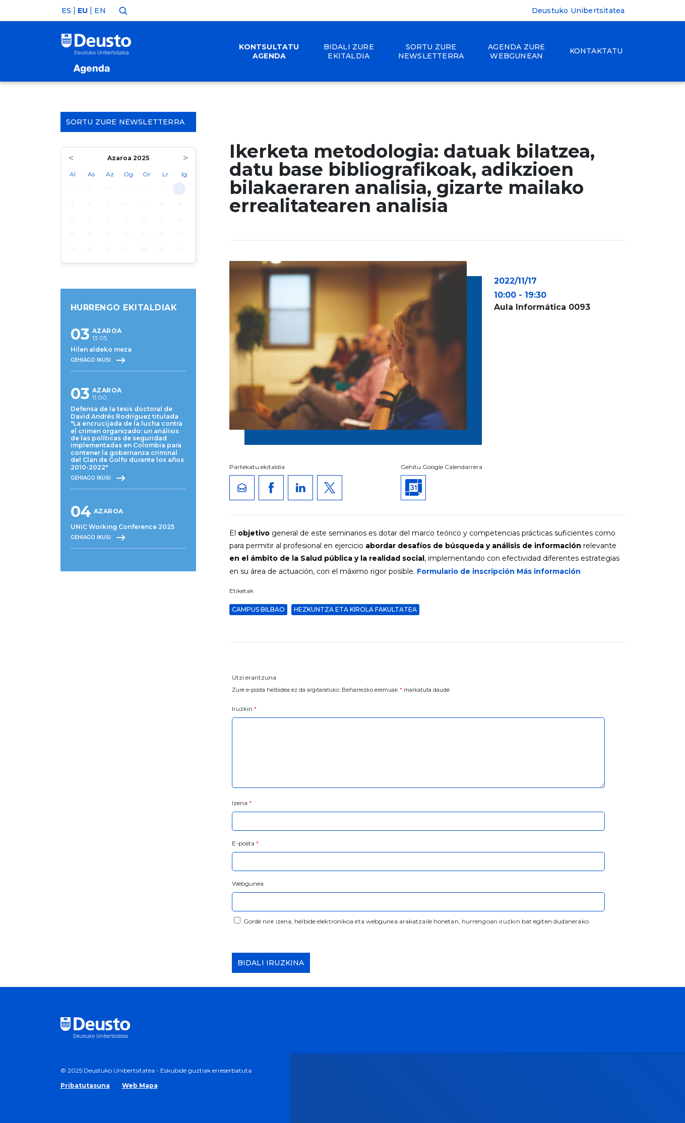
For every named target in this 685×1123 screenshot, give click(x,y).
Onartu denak (601, 887)
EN (99, 10)
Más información (549, 571)
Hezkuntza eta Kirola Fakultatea (355, 609)
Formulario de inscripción (466, 571)
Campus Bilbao (258, 609)
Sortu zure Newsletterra (128, 121)
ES (66, 10)
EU (83, 10)
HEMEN (250, 923)
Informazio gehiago (333, 911)
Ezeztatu (589, 917)
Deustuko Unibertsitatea (578, 10)
